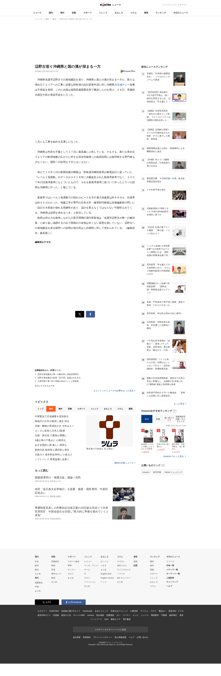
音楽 (53, 570)
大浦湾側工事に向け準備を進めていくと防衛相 (58, 381)
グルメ (87, 578)
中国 (37, 587)
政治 (147, 419)
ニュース (37, 12)
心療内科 (134, 611)
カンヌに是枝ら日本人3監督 (50, 430)
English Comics (107, 578)
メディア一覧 (172, 570)
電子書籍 (127, 619)
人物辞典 (170, 578)
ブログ (153, 611)
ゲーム (87, 570)
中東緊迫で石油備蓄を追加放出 (52, 416)
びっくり (104, 561)
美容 (181, 615)
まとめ (38, 574)
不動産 (164, 615)
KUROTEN (54, 611)
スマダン (121, 561)
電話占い (162, 611)
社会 (37, 561)
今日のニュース (180, 12)
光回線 (56, 615)
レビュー (88, 561)
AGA (106, 619)
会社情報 (76, 637)
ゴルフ (71, 574)
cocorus (90, 615)
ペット (103, 582)
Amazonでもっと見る (173, 456)
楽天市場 (157, 472)
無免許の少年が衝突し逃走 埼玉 (52, 421)
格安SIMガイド (44, 615)
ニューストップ (169, 5)
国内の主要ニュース (125, 463)
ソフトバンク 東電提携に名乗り (52, 459)
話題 (135, 565)
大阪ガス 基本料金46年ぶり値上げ (53, 454)
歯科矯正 (173, 615)
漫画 (146, 12)
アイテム (144, 611)
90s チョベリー (124, 578)
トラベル (121, 574)
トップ (40, 409)
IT (85, 574)
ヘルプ (169, 586)
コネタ (103, 565)
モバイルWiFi (79, 615)
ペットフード (96, 619)
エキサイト (182, 5)
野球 (70, 565)
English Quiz (106, 574)
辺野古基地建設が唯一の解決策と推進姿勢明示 (58, 374)
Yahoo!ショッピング (173, 472)
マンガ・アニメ (91, 565)
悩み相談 (100, 615)
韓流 (53, 578)
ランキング (161, 12)
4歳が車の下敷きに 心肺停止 (50, 440)
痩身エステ (115, 619)
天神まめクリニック (119, 611)
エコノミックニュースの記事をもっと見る (114, 390)
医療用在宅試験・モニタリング (180, 419)
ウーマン (126, 615)
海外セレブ (56, 574)
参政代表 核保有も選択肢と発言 (52, 450)
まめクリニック (101, 611)
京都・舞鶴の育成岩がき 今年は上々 (54, 426)
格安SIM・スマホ (176, 611)
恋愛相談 (110, 615)
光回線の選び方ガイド (70, 611)
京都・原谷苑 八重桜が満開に (51, 435)
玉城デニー (123, 84)
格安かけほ (66, 615)
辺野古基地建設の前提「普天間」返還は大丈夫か (59, 378)
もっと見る (180, 403)
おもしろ (119, 12)
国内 (51, 12)
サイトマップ (172, 582)
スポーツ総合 (73, 561)
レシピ (136, 615)
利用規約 (86, 637)
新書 (158, 419)
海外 (62, 12)
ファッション (90, 582)
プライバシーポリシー (102, 637)
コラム (133, 12)
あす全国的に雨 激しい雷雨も (51, 445)
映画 (53, 565)
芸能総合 (55, 561)
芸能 (74, 12)
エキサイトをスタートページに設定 (110, 629)
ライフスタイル (124, 570)
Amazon (146, 472)
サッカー (72, 570)
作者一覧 (170, 565)
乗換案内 (155, 615)
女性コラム (122, 565)
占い (118, 615)
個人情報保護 (120, 637)
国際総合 (39, 583)
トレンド (103, 12)
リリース (170, 561)
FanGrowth (87, 611)
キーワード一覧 (173, 574)
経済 (37, 565)
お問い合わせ (142, 637)
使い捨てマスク (169, 419)
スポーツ (87, 12)
